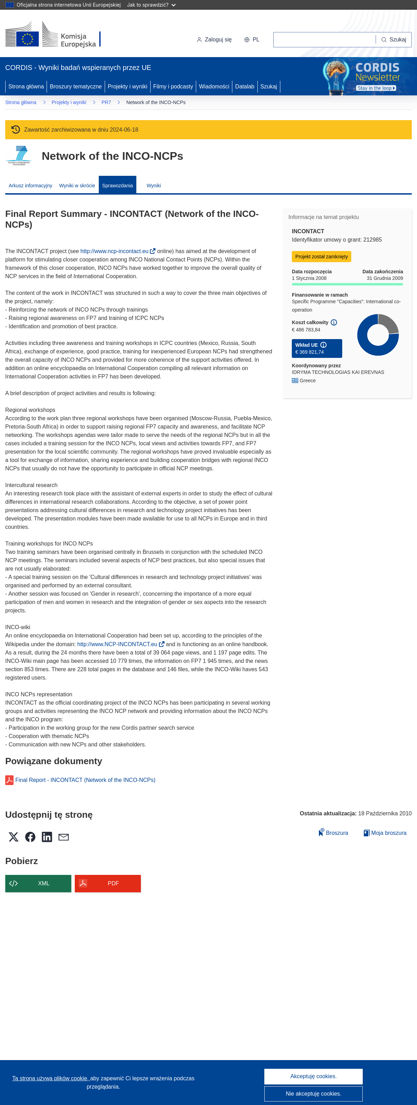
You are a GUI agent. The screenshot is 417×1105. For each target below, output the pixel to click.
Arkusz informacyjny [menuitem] (30, 185)
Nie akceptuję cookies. (314, 1094)
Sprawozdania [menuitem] (117, 185)
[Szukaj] (394, 39)
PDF (113, 883)
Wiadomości (214, 86)
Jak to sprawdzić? (151, 5)
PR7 (106, 102)
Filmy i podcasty (173, 86)
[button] (252, 39)
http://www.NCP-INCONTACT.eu (119, 644)
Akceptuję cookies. (313, 1076)
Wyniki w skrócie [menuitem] (77, 185)
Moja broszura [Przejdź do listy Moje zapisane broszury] (385, 833)
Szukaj (268, 86)
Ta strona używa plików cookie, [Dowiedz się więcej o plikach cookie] (51, 1078)
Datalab (244, 86)
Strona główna (26, 86)
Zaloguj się (214, 39)
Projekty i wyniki (127, 86)
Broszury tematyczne (76, 86)
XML (44, 883)
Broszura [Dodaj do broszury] (333, 832)
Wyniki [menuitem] (154, 185)
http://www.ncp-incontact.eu (116, 251)
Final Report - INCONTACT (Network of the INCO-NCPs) (85, 780)
